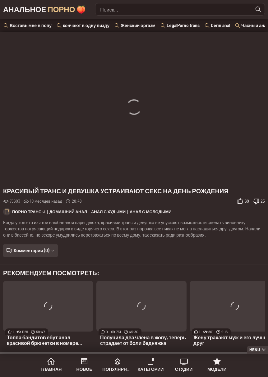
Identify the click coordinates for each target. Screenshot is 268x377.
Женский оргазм (138, 25)
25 (263, 201)
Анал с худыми (108, 212)
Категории (150, 369)
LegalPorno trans (183, 25)
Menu (254, 349)
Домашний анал (68, 212)
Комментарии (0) (31, 250)
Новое (84, 369)
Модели (217, 369)
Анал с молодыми (151, 212)
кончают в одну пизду (86, 25)
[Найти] (258, 9)
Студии (183, 369)
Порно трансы (28, 212)
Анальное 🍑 (44, 9)
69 (247, 201)
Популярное (117, 369)
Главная (51, 369)
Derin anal (220, 25)
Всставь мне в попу (31, 25)
